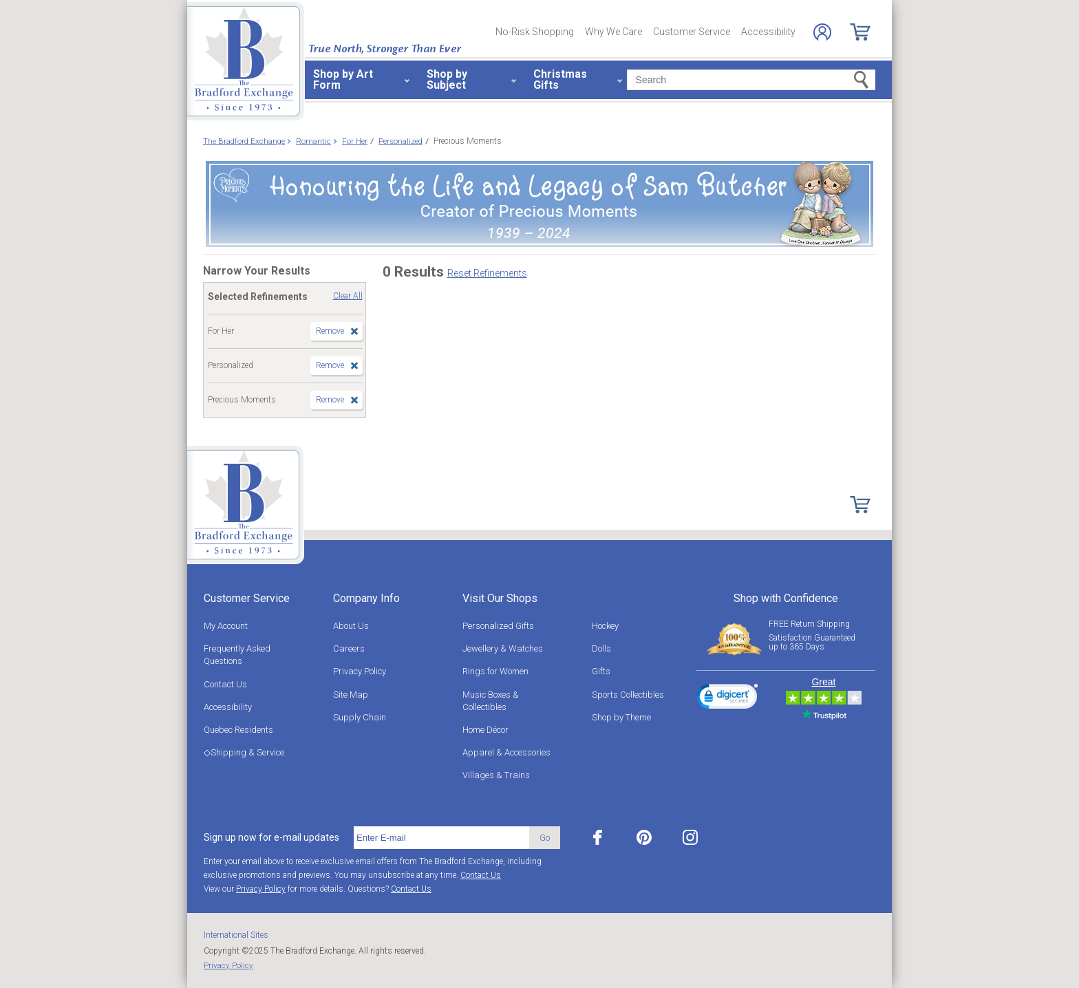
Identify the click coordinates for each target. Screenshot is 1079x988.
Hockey (605, 626)
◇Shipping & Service (244, 752)
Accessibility (768, 31)
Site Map (350, 694)
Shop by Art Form (343, 79)
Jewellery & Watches (502, 648)
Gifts (601, 671)
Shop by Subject (447, 79)
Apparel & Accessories (506, 752)
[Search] (751, 79)
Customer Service (691, 31)
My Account (226, 626)
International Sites (236, 935)
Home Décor (485, 729)
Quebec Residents (238, 729)
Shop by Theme (621, 717)
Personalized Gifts (498, 626)
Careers (349, 648)
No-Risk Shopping (534, 31)
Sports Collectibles (628, 694)
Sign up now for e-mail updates (271, 837)
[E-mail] (441, 838)
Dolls (601, 648)
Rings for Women (495, 671)
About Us (351, 626)
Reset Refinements (487, 273)
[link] (727, 698)
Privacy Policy (359, 671)
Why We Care (613, 31)
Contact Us (225, 684)
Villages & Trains (496, 775)
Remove (330, 331)
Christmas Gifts (560, 79)
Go (545, 838)
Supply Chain (359, 717)
